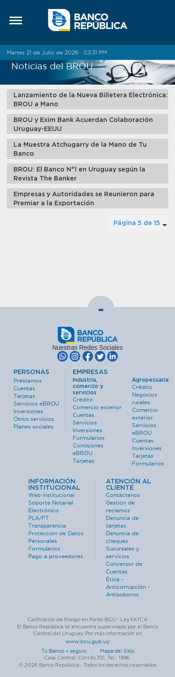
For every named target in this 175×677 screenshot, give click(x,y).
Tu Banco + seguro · (70, 651)
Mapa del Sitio (117, 651)
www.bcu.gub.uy (87, 641)
